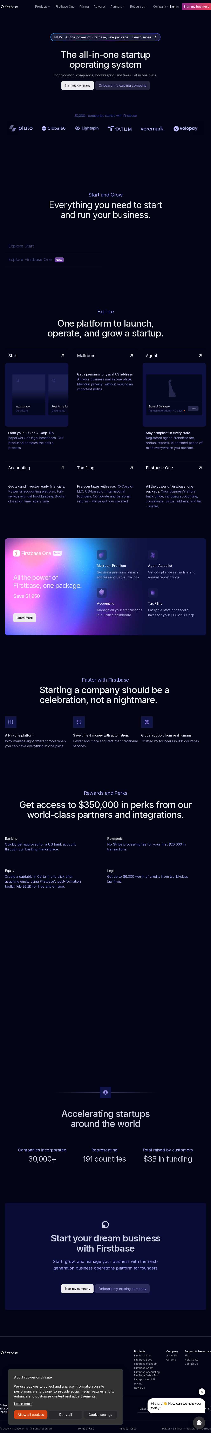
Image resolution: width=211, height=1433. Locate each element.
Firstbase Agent (143, 1367)
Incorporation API (144, 1379)
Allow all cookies (31, 1415)
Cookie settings (100, 1415)
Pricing (84, 6)
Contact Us (191, 1363)
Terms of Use (85, 1428)
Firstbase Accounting (147, 1372)
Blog (187, 1355)
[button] (43, 7)
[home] (17, 6)
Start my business (196, 6)
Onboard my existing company (123, 85)
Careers (171, 1359)
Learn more (23, 1404)
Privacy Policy (128, 1428)
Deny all (65, 1415)
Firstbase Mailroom (145, 1363)
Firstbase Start (143, 1355)
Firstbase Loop (143, 1359)
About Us (171, 1355)
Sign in (174, 6)
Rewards (100, 6)
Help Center (192, 1359)
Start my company (77, 85)
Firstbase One (65, 6)
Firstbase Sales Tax (146, 1375)
